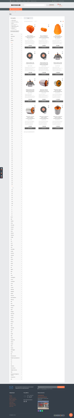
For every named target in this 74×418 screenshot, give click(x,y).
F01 (12, 123)
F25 (12, 156)
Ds (11, 239)
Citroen (12, 229)
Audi (11, 38)
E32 (12, 61)
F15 (12, 143)
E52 (12, 73)
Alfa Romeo (13, 36)
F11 (12, 137)
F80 (12, 184)
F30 (12, 160)
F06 (12, 131)
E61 (12, 81)
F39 (12, 172)
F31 (12, 162)
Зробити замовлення (60, 5)
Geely (12, 245)
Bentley (12, 40)
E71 (12, 94)
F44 (12, 176)
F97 (12, 199)
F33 (12, 166)
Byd (11, 219)
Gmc (11, 247)
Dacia (12, 231)
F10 (12, 135)
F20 (12, 149)
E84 (12, 104)
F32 (12, 164)
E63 (12, 83)
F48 (12, 182)
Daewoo (12, 233)
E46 (12, 71)
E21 (12, 48)
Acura (12, 34)
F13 (12, 141)
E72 (12, 96)
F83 (12, 189)
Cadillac (12, 221)
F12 (12, 139)
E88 (12, 112)
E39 (12, 69)
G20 (12, 201)
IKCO (11, 257)
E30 (12, 57)
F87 (12, 195)
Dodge (12, 237)
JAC (11, 267)
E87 (12, 110)
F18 (12, 147)
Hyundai (12, 255)
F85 (12, 191)
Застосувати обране (14, 31)
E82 (12, 100)
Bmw (12, 42)
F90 (12, 197)
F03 (12, 127)
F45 (12, 178)
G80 (12, 203)
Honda (12, 251)
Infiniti (12, 259)
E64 (12, 85)
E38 (12, 67)
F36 (12, 170)
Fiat (11, 241)
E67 (12, 90)
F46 (12, 180)
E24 (12, 52)
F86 (12, 193)
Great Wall (12, 249)
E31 (12, 59)
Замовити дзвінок (51, 5)
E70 (12, 92)
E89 (12, 114)
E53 (12, 75)
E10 (12, 44)
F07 (12, 133)
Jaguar (12, 269)
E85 (12, 106)
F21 (12, 151)
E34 (12, 63)
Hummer (12, 253)
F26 (12, 158)
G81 (12, 205)
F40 (12, 174)
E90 (12, 116)
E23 (12, 50)
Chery (12, 223)
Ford (11, 243)
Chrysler (12, 227)
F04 (12, 129)
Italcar (12, 263)
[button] (1, 176)
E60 (12, 79)
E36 (12, 65)
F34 (12, 168)
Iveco (12, 265)
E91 (12, 118)
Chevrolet (12, 225)
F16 (12, 145)
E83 (12, 102)
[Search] (45, 5)
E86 (12, 108)
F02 (12, 125)
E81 (12, 98)
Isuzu (12, 261)
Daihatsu (12, 235)
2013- (13, 187)
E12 (12, 46)
